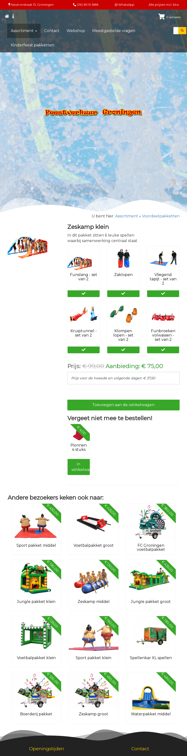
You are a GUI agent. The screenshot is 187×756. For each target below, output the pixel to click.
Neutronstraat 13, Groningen (31, 4)
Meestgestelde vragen (113, 30)
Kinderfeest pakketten (32, 45)
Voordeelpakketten (161, 216)
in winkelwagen (80, 467)
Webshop (76, 30)
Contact (51, 30)
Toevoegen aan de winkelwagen (123, 405)
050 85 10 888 (87, 4)
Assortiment (24, 30)
